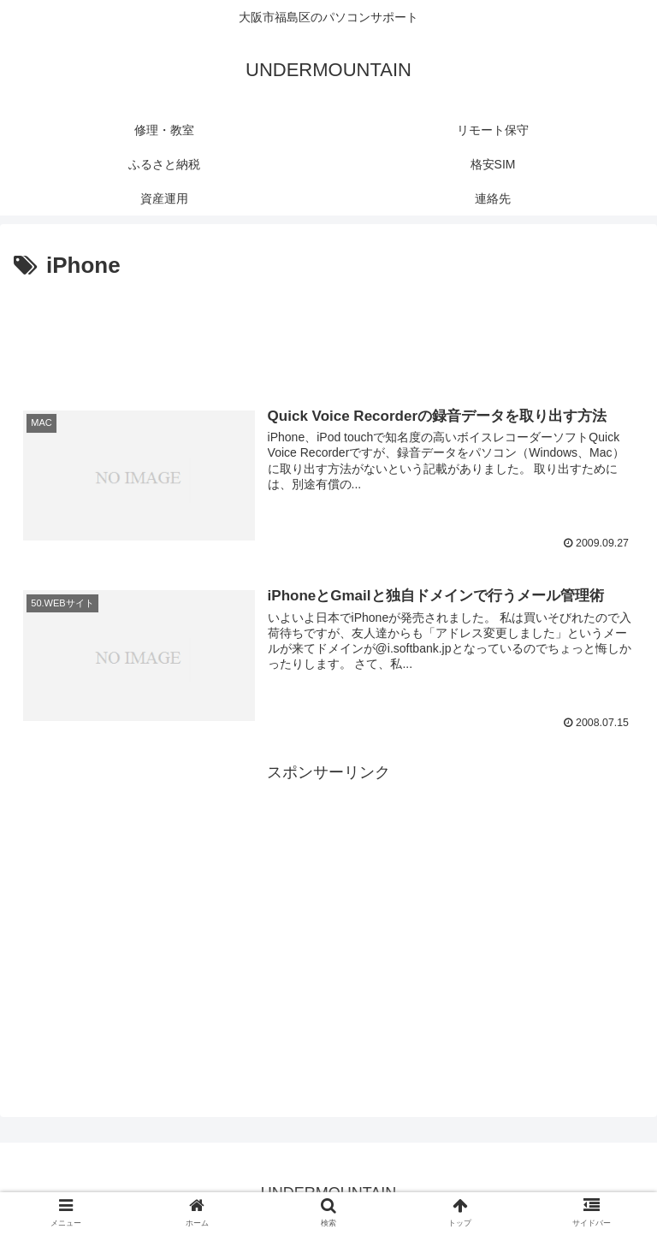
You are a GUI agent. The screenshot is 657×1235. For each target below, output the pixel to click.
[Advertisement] (328, 331)
